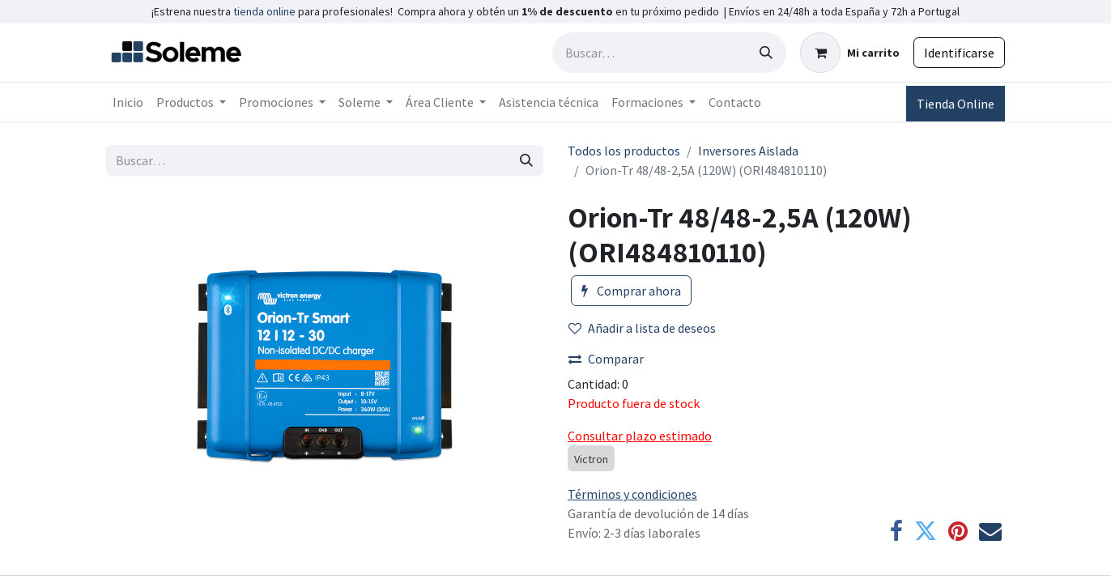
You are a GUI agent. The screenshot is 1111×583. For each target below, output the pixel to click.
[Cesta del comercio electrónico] (850, 53)
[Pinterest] (958, 531)
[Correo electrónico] (990, 531)
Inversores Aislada (748, 151)
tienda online (264, 11)
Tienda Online (955, 104)
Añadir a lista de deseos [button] (642, 328)
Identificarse (959, 53)
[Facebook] (896, 531)
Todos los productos (624, 151)
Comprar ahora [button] (631, 291)
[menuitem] (128, 102)
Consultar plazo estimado (640, 436)
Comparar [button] (606, 359)
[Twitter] (925, 531)
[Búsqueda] (766, 52)
